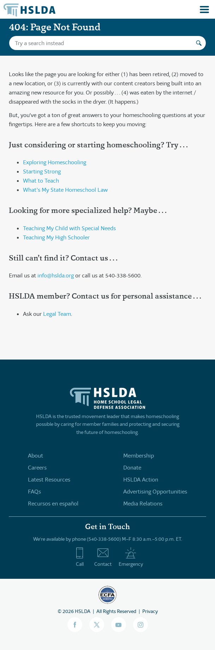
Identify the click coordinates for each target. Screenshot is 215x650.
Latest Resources (49, 479)
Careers (37, 467)
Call (79, 557)
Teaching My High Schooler (56, 237)
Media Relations (142, 503)
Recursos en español (53, 503)
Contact (103, 557)
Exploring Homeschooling (54, 162)
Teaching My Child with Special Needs (69, 228)
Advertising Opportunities (155, 491)
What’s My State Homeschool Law (65, 190)
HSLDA (82, 611)
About (35, 455)
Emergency (131, 557)
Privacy (150, 611)
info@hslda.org (55, 275)
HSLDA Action (140, 479)
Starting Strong (42, 171)
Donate (132, 467)
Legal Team (57, 314)
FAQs (34, 491)
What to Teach (41, 180)
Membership (138, 455)
